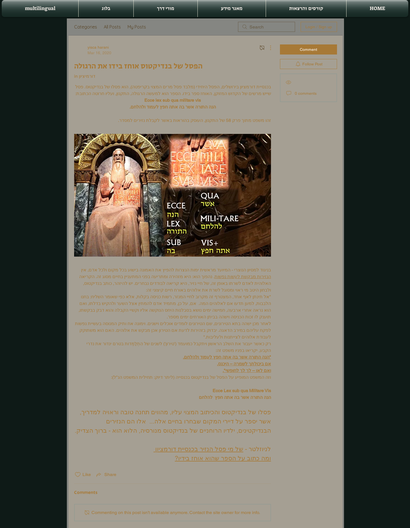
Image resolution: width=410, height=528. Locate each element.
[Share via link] (105, 474)
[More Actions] (267, 47)
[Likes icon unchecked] (77, 474)
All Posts (112, 27)
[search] (266, 27)
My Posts (137, 27)
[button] (306, 8)
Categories (85, 27)
